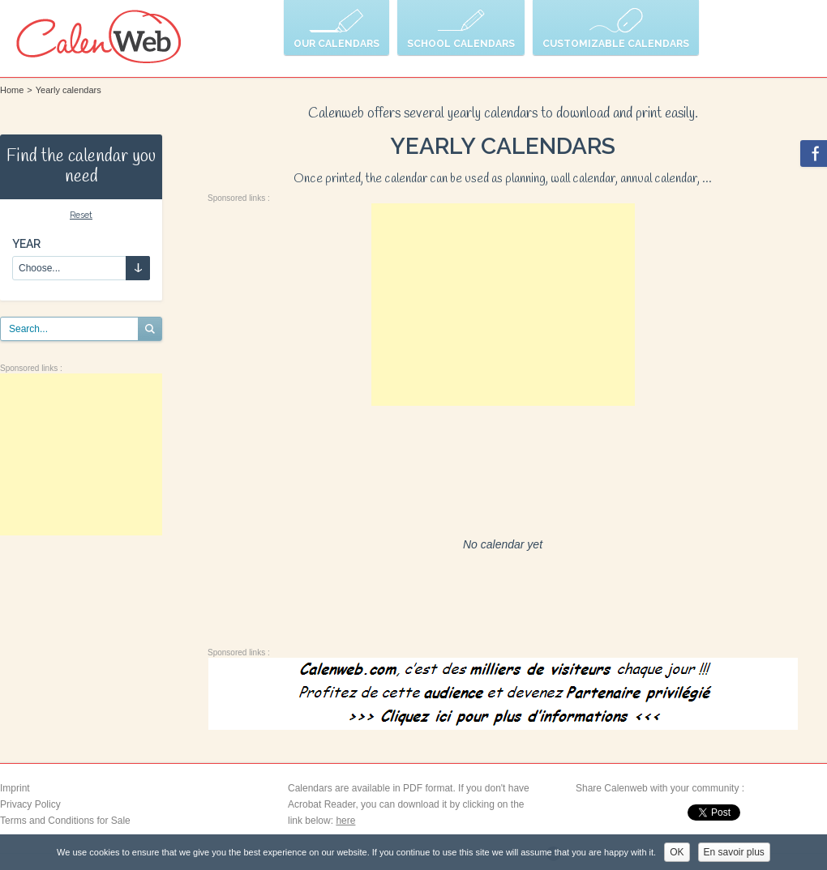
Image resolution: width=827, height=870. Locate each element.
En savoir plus (734, 852)
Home (12, 90)
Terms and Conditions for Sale (65, 820)
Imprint (15, 788)
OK (676, 852)
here (345, 820)
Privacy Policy (30, 804)
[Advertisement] (81, 454)
